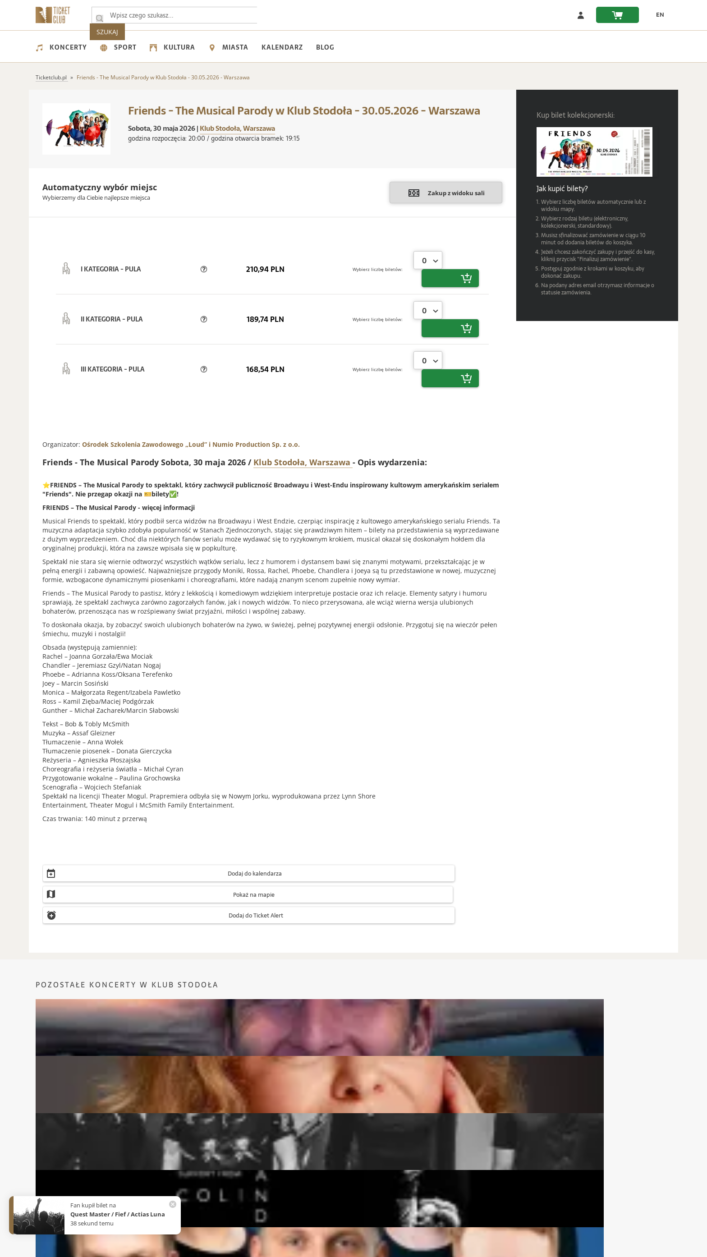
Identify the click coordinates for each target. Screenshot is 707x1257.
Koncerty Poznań (219, 1072)
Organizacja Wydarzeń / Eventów (502, 1167)
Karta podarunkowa (485, 1154)
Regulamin (50, 1167)
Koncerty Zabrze (539, 1072)
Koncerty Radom (379, 1072)
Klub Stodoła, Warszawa (237, 128)
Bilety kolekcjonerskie (487, 1141)
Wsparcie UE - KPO (61, 1180)
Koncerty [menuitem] (61, 47)
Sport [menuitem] (118, 47)
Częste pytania (266, 1141)
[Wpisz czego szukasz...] (99, 15)
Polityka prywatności (62, 1154)
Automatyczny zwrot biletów (284, 1180)
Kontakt (46, 1141)
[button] (204, 260)
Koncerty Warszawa (62, 1058)
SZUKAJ (289, 15)
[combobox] (427, 260)
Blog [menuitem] (325, 47)
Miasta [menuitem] (228, 47)
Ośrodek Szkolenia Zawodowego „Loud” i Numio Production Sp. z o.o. (191, 390)
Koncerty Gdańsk (540, 1058)
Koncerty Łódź (215, 1058)
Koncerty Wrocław (381, 1058)
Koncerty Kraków (59, 1072)
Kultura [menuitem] (172, 47)
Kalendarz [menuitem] (282, 47)
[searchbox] (182, 15)
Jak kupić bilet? (266, 1154)
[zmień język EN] (656, 15)
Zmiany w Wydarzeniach (279, 1167)
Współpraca (52, 1192)
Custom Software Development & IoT (434, 1248)
